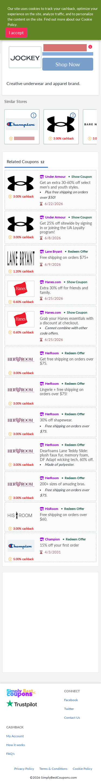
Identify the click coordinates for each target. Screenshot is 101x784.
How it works (15, 745)
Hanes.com (53, 282)
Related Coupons (26, 162)
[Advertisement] (50, 622)
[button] (67, 50)
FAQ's (10, 754)
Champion (52, 539)
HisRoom (51, 509)
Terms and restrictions (68, 54)
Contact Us (72, 718)
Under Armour (55, 177)
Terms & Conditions (53, 769)
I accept (16, 32)
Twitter (69, 709)
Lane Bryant (53, 251)
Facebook (71, 700)
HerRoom (52, 353)
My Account (15, 736)
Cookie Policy (82, 769)
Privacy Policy (24, 769)
